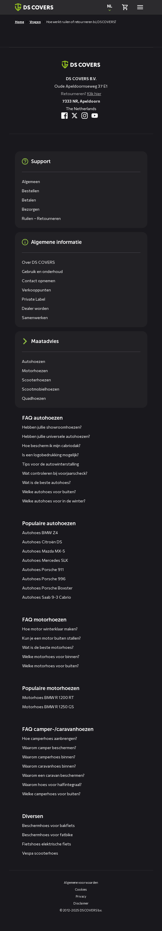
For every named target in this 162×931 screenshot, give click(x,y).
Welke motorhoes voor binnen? (50, 656)
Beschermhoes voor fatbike (47, 834)
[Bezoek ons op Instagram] (84, 115)
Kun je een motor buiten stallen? (51, 638)
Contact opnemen (38, 280)
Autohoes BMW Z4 (40, 532)
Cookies (81, 889)
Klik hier (94, 93)
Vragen (35, 22)
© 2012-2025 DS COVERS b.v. (81, 910)
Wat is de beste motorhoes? (48, 647)
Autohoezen (33, 361)
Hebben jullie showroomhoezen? (52, 427)
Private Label (33, 299)
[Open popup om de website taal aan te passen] (109, 7)
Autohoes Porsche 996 (44, 578)
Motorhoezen (35, 370)
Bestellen (30, 190)
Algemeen (31, 181)
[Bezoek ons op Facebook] (64, 115)
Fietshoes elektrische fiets (46, 843)
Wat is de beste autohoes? (46, 482)
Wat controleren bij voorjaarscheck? (54, 473)
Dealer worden (35, 308)
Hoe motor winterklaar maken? (50, 628)
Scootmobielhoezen (40, 389)
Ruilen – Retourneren (41, 218)
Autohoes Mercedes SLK (45, 560)
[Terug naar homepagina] (34, 7)
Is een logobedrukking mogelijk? (50, 454)
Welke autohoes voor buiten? (49, 491)
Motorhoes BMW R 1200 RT (48, 697)
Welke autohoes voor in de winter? (53, 500)
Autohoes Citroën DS (42, 541)
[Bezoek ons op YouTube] (95, 115)
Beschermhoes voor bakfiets (48, 825)
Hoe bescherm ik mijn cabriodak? (51, 445)
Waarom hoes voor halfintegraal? (52, 784)
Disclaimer (81, 903)
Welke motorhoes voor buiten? (50, 665)
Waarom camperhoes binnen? (48, 756)
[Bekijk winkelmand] (125, 7)
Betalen (29, 199)
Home (19, 22)
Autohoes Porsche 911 (43, 569)
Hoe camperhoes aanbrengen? (49, 738)
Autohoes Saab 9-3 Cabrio (46, 597)
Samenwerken (35, 317)
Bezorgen (30, 209)
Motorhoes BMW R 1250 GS (48, 706)
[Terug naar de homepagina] (81, 65)
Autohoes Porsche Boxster (47, 587)
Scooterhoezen (36, 379)
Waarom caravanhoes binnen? (49, 766)
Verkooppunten (36, 289)
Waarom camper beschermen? (49, 747)
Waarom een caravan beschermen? (53, 775)
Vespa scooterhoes (40, 853)
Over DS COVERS (38, 262)
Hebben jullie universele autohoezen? (56, 436)
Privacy (81, 896)
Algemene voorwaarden (81, 882)
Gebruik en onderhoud (42, 271)
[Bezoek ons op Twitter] (74, 115)
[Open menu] (140, 7)
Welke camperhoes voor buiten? (51, 793)
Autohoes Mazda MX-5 (43, 551)
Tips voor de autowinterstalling (50, 463)
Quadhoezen (34, 398)
